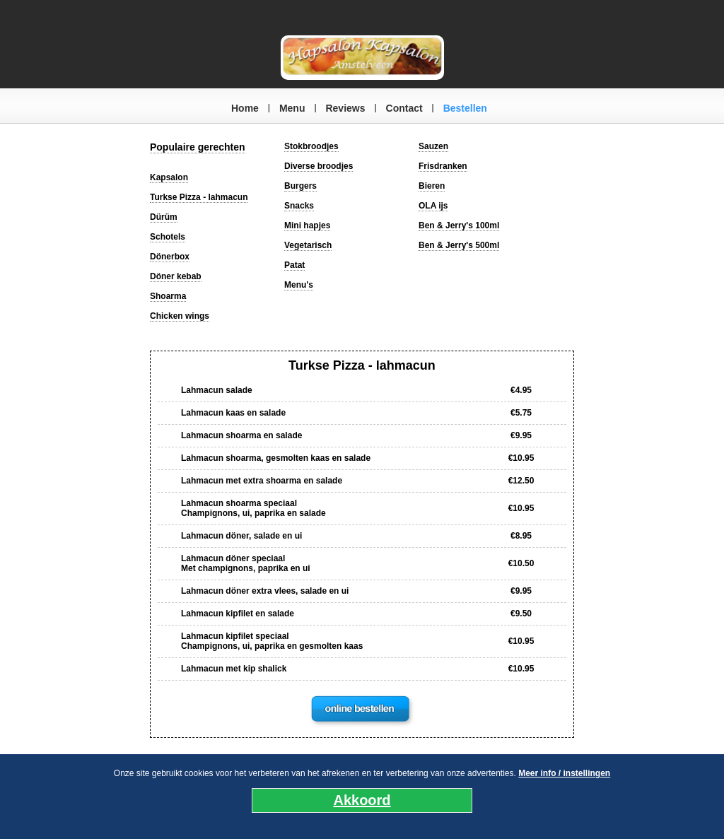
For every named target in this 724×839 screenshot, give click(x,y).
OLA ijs (433, 206)
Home (245, 108)
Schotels (167, 237)
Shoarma (168, 296)
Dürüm (163, 217)
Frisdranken (443, 166)
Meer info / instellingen (564, 773)
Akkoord (361, 800)
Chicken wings (179, 316)
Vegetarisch (308, 245)
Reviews (345, 108)
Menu (292, 108)
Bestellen (465, 108)
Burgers (300, 186)
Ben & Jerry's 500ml (459, 245)
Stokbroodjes (311, 146)
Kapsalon (169, 177)
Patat (294, 265)
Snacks (299, 206)
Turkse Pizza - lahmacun (199, 197)
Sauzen (433, 146)
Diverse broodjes (318, 166)
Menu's (298, 285)
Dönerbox (169, 257)
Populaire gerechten (197, 147)
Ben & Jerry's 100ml (459, 225)
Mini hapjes (307, 225)
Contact (404, 108)
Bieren (432, 186)
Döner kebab (176, 276)
